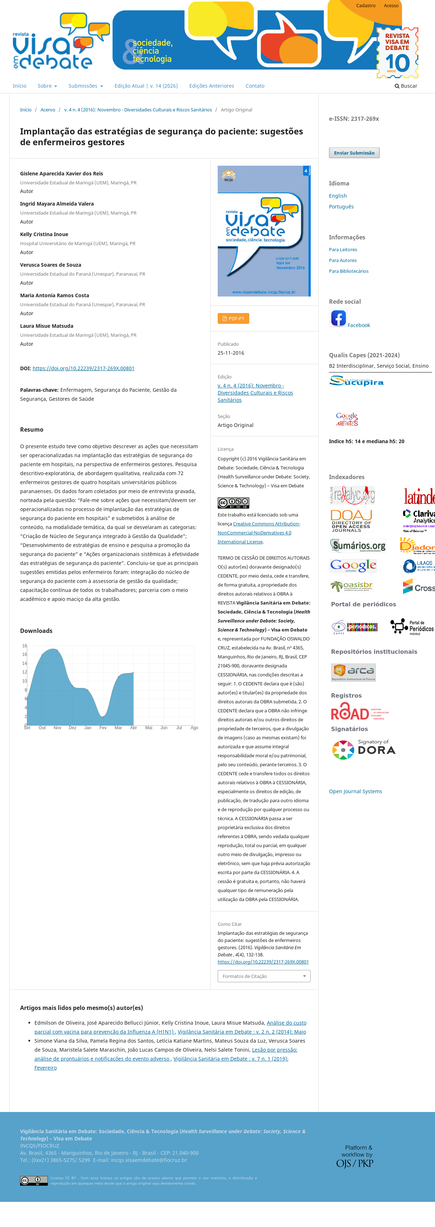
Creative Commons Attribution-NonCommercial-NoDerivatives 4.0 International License (259, 532)
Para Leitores (343, 249)
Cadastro (366, 5)
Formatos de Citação (245, 976)
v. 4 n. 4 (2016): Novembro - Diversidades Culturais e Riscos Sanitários (138, 109)
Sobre (45, 85)
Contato (255, 85)
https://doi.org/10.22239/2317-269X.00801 (84, 368)
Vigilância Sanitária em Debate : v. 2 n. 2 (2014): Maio (242, 1031)
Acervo (48, 109)
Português (341, 206)
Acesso (391, 5)
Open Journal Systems (355, 791)
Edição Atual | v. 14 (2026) (146, 85)
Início (19, 85)
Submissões (84, 85)
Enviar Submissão (354, 153)
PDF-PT (236, 318)
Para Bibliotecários (349, 271)
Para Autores (343, 260)
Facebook (359, 325)
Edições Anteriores (211, 85)
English (338, 195)
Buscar (406, 85)
